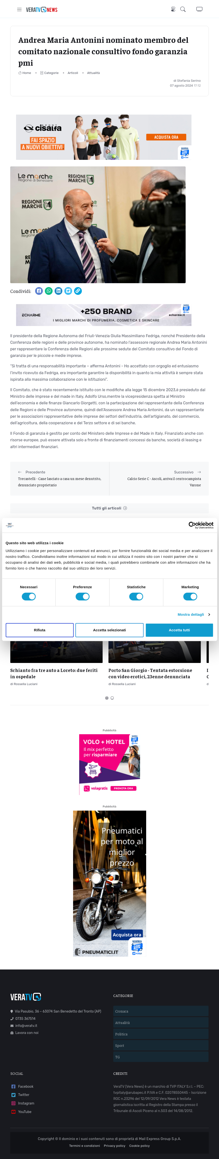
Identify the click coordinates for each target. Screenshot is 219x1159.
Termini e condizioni (84, 1132)
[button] (184, 9)
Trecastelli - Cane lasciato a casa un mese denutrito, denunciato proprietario (59, 481)
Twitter (19, 1081)
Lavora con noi (24, 1019)
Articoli (73, 73)
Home (24, 73)
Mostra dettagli (191, 614)
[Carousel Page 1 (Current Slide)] (106, 684)
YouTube (20, 1098)
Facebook (21, 1073)
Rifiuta (39, 630)
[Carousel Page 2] (112, 684)
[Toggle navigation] (19, 9)
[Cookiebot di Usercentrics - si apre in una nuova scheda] (192, 525)
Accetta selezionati (109, 630)
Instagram (22, 1090)
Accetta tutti (179, 630)
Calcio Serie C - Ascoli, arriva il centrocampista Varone (164, 481)
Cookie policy (139, 1132)
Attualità (93, 73)
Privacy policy (114, 1132)
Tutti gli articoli (109, 508)
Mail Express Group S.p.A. (160, 1125)
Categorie (49, 73)
